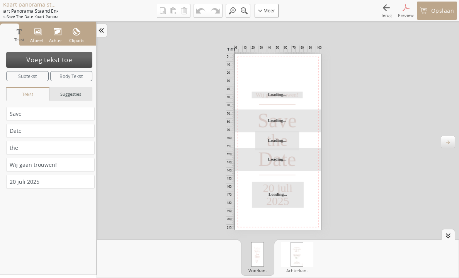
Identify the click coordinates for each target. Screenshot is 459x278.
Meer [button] (266, 10)
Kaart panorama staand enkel (30, 4)
